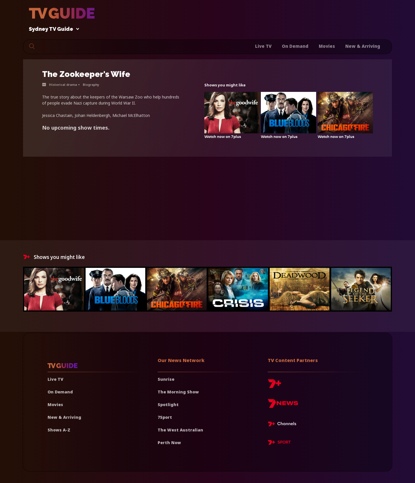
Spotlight (168, 404)
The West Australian (180, 430)
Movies (327, 46)
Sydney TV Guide (52, 29)
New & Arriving (362, 46)
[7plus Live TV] (283, 425)
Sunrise (166, 379)
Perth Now (169, 442)
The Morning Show (178, 392)
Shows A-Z (59, 430)
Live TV (263, 46)
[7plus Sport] (279, 443)
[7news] (283, 405)
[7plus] (274, 385)
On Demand (295, 46)
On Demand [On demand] (60, 392)
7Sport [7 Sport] (165, 417)
